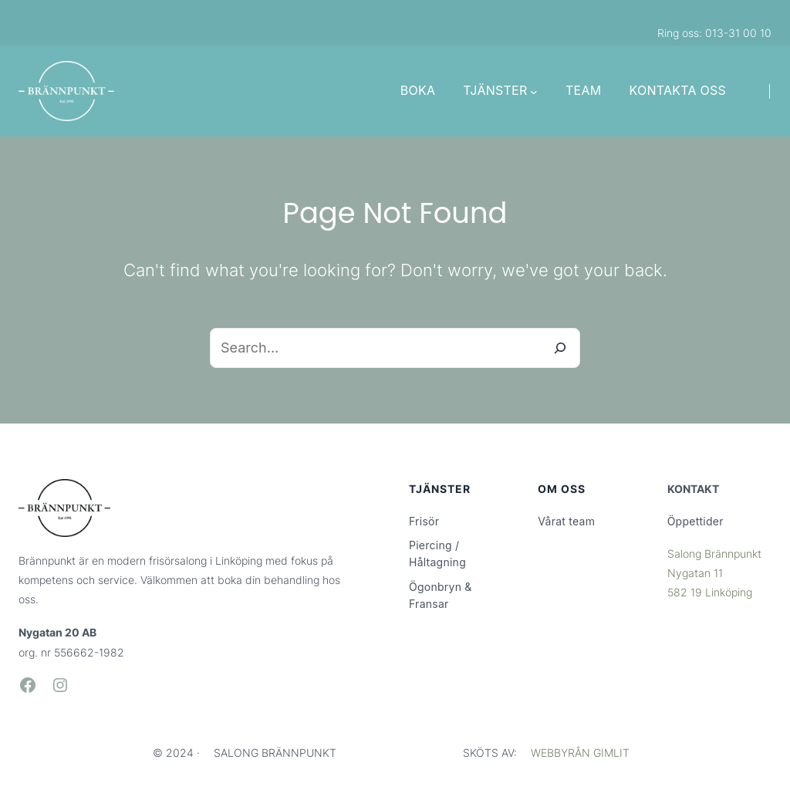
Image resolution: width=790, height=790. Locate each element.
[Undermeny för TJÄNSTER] (534, 91)
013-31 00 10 (738, 32)
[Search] (560, 348)
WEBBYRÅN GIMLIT (580, 752)
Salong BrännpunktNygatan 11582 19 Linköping (714, 573)
